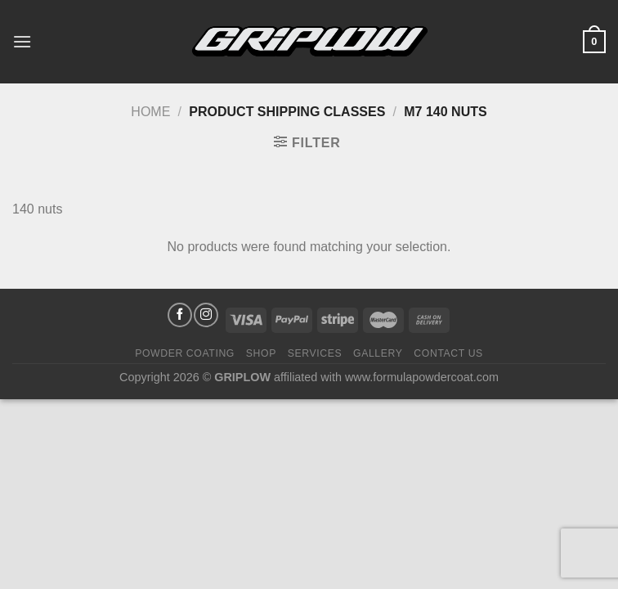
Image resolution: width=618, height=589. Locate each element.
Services (315, 353)
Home (150, 112)
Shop (261, 353)
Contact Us (448, 353)
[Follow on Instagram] (206, 315)
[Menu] (22, 41)
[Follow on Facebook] (180, 315)
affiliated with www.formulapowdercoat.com (386, 377)
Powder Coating (185, 353)
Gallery (378, 353)
